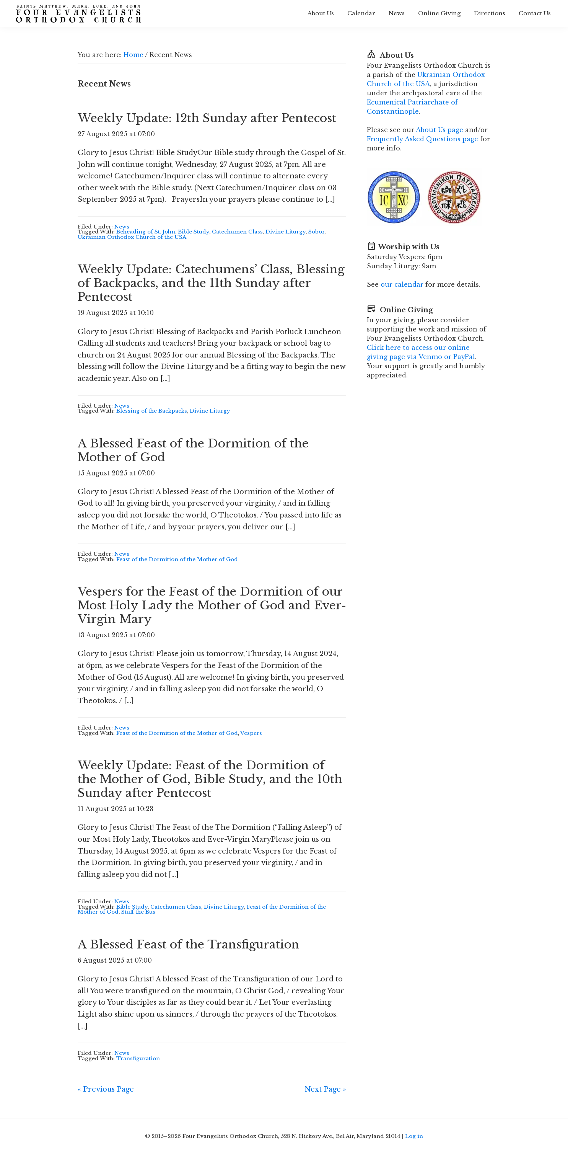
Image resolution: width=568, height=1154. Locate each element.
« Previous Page (106, 1089)
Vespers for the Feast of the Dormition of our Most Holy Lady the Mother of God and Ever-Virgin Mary (212, 605)
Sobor (316, 232)
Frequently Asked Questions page (422, 139)
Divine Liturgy (285, 232)
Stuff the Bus (138, 912)
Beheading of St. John (145, 232)
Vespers (251, 733)
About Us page (439, 130)
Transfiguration (138, 1058)
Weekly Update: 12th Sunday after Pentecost (207, 118)
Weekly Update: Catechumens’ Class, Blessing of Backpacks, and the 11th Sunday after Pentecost (211, 283)
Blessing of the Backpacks (151, 411)
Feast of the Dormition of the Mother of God (177, 559)
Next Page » (325, 1089)
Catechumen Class (237, 232)
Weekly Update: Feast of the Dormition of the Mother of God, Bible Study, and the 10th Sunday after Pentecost (210, 779)
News (121, 227)
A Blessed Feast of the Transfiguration (188, 944)
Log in (414, 1136)
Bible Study (193, 232)
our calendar (402, 284)
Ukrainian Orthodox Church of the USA (132, 237)
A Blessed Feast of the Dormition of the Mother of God (193, 450)
